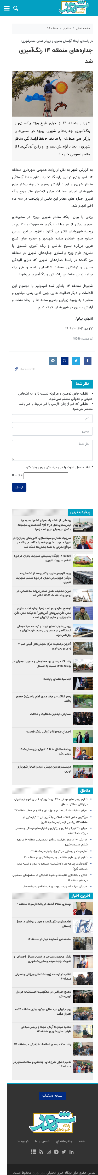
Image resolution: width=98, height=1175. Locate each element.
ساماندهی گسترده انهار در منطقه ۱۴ (49, 924)
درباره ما (19, 1126)
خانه (78, 1126)
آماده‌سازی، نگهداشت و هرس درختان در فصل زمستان (38, 907)
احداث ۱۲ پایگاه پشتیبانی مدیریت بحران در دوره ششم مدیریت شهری (38, 543)
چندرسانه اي (61, 1126)
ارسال (12, 473)
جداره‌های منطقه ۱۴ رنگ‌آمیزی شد (51, 51)
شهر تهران (38, 1158)
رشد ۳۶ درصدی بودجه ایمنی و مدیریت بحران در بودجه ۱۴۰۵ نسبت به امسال (41, 649)
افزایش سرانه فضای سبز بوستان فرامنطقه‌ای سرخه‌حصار (55, 872)
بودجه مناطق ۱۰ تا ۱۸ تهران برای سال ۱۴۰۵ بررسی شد (39, 735)
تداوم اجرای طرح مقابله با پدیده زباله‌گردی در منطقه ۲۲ (56, 843)
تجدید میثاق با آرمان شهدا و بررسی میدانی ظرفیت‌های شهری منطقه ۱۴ (39, 1014)
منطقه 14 (52, 28)
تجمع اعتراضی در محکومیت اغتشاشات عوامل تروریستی (43, 979)
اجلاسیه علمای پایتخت (57, 664)
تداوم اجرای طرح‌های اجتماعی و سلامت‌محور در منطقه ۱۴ (42, 1049)
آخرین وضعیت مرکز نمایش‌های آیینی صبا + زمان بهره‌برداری (41, 631)
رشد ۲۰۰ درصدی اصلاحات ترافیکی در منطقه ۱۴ (42, 1030)
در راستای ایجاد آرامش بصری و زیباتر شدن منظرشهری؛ (57, 41)
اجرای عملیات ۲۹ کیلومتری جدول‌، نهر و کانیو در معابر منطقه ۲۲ (51, 796)
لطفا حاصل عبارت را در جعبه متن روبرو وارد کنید (59, 453)
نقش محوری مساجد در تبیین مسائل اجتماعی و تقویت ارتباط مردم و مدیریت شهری (42, 944)
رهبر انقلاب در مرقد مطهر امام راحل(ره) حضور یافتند (39, 682)
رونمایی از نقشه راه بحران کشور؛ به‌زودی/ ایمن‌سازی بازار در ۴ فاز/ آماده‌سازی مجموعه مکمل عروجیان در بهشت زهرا (39, 511)
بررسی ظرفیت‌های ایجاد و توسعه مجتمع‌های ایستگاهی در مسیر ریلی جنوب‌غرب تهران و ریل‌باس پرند (40, 616)
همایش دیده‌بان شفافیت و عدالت (50, 699)
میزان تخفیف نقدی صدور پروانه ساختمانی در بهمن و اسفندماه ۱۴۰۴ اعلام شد (39, 578)
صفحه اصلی (83, 28)
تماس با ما (39, 1126)
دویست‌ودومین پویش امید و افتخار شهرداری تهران (40, 752)
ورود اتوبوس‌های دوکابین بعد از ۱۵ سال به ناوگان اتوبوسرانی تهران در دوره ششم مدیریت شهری (41, 561)
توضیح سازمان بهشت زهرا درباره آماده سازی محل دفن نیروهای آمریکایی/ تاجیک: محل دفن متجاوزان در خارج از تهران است (38, 598)
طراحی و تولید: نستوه (51, 1168)
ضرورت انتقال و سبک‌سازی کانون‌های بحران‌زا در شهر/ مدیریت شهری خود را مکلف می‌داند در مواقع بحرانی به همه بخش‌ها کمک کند (38, 528)
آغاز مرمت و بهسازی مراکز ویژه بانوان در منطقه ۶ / (59, 837)
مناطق (67, 28)
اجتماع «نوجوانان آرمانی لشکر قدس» (48, 717)
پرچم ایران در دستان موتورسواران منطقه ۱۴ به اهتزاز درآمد (39, 997)
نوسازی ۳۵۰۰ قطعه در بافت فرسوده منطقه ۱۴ (43, 889)
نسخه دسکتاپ (49, 1081)
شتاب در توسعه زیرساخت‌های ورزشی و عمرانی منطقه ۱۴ (38, 962)
